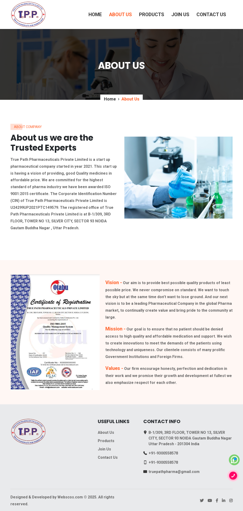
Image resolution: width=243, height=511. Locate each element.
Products (151, 14)
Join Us (180, 14)
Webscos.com (70, 497)
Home (95, 14)
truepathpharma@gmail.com (174, 471)
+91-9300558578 (163, 453)
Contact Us (211, 14)
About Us (120, 14)
